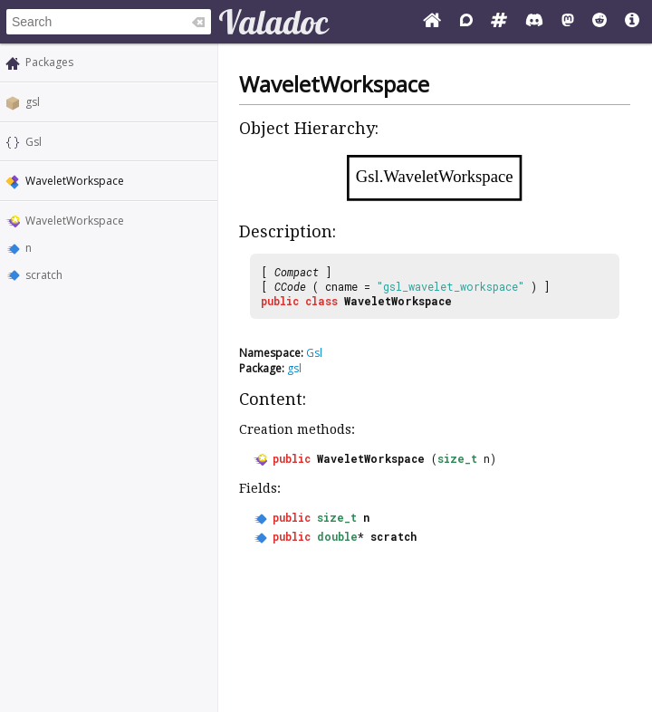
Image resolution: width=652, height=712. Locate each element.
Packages (49, 62)
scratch (43, 275)
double (337, 536)
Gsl (33, 141)
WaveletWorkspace (74, 220)
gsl (32, 102)
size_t (457, 458)
